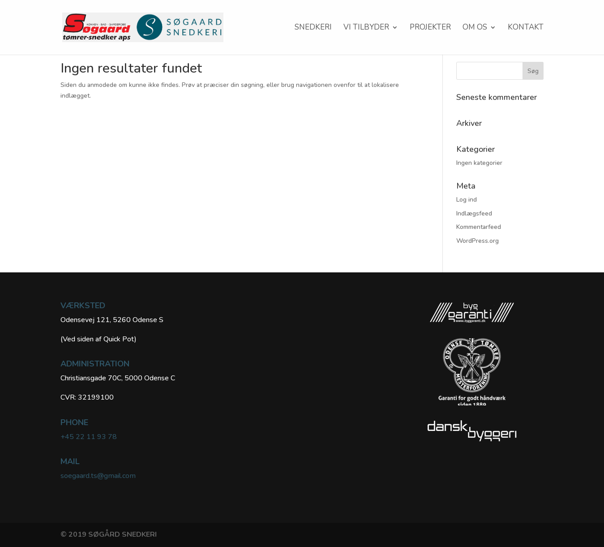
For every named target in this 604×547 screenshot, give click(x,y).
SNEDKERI (313, 28)
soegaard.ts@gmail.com (98, 476)
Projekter (430, 28)
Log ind (466, 199)
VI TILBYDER (366, 28)
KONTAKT (526, 28)
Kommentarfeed (478, 227)
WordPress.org (477, 241)
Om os (475, 28)
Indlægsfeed (474, 213)
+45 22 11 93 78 (88, 437)
